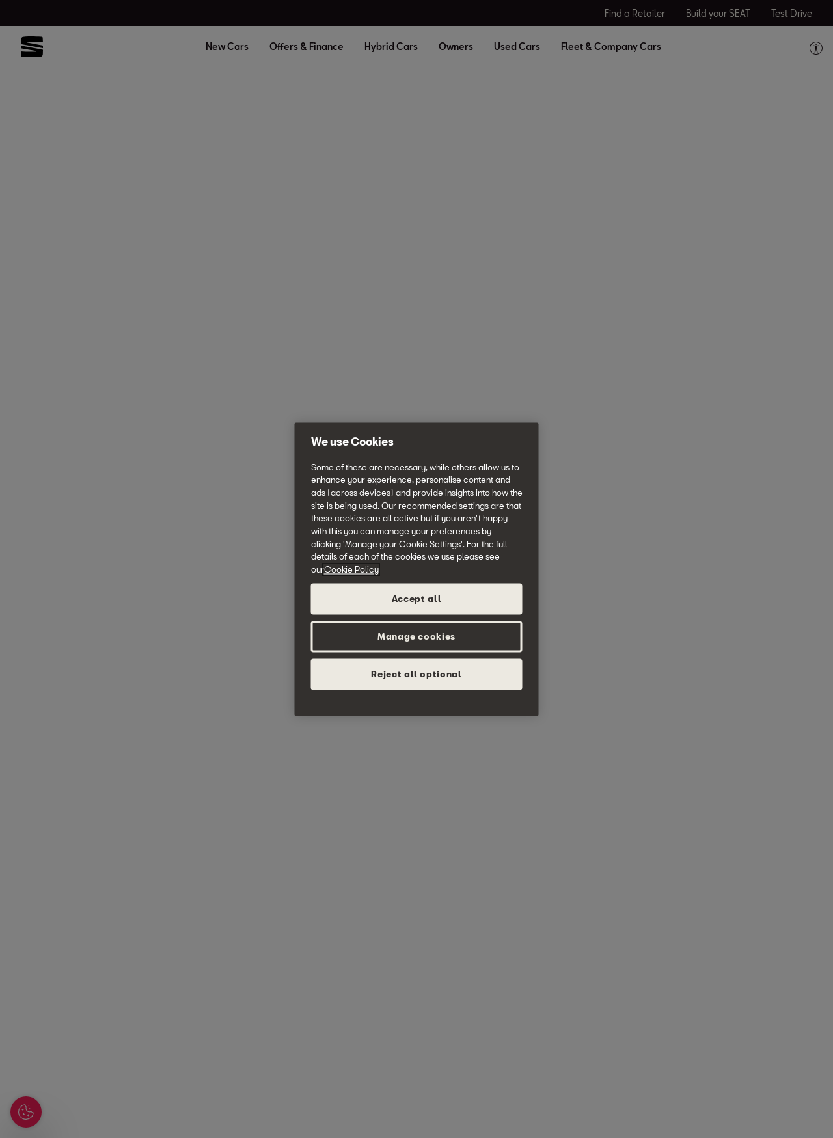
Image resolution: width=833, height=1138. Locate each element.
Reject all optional (416, 674)
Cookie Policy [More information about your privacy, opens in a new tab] (351, 569)
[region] (417, 569)
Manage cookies (416, 636)
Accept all (417, 598)
